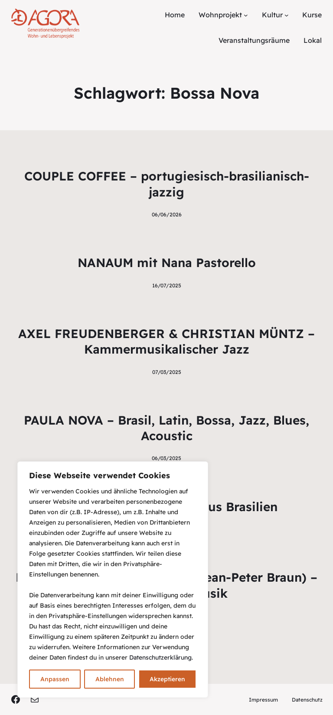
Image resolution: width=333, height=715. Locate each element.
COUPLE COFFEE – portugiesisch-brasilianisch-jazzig (166, 183)
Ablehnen (109, 679)
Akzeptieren (167, 679)
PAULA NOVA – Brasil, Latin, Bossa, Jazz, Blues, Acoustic (166, 427)
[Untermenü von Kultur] (286, 15)
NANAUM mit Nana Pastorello (167, 262)
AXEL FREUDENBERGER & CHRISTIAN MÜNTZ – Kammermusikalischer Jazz (166, 341)
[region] (112, 579)
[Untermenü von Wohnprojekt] (246, 15)
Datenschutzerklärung (160, 657)
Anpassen (54, 679)
